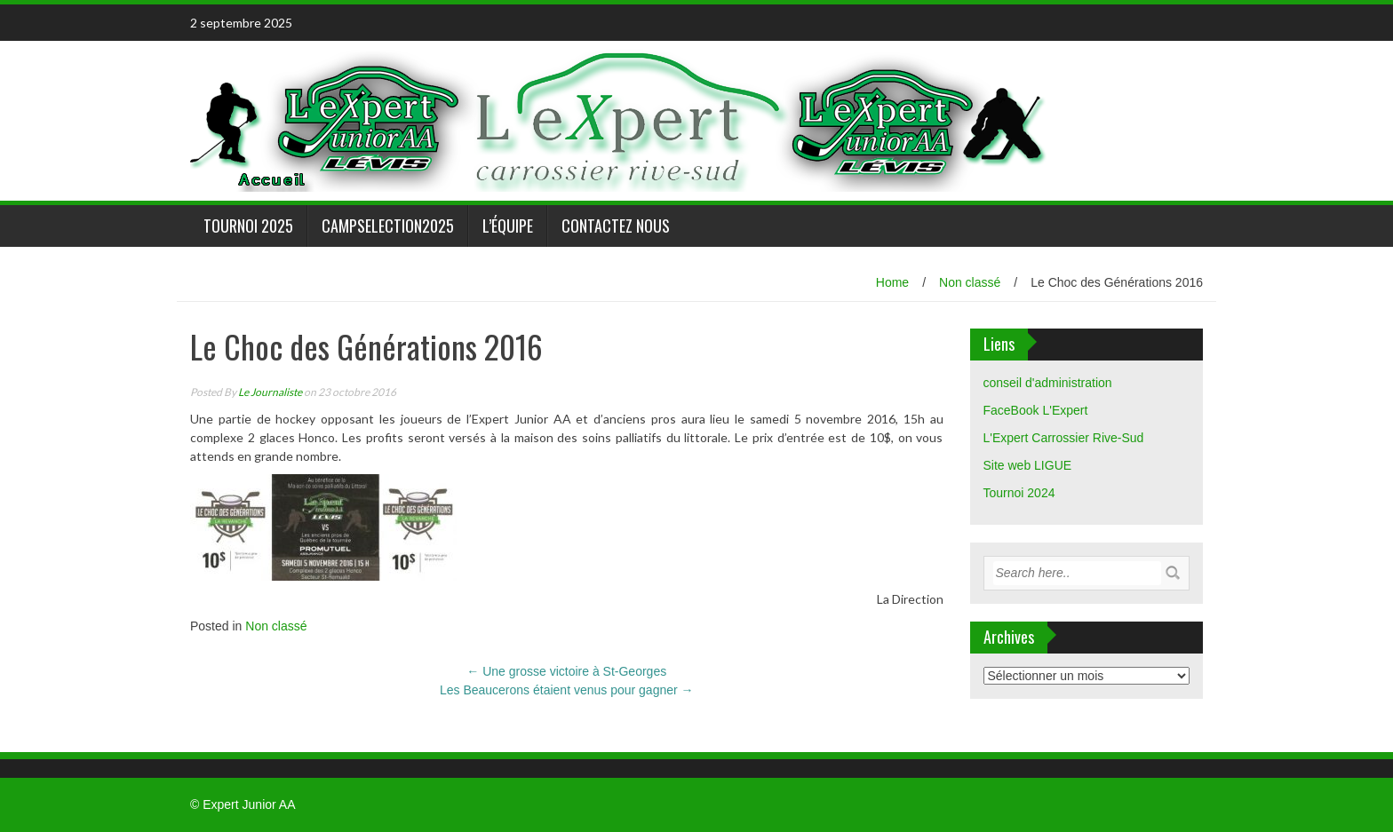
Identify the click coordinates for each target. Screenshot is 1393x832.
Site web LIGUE (1027, 465)
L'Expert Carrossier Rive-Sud (1063, 438)
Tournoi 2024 (1019, 493)
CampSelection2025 (388, 225)
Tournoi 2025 (248, 225)
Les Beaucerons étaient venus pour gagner (567, 690)
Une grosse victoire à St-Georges (566, 671)
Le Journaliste (270, 392)
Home (892, 282)
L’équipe (507, 225)
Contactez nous (615, 225)
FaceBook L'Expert (1035, 410)
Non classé (969, 282)
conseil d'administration (1047, 383)
